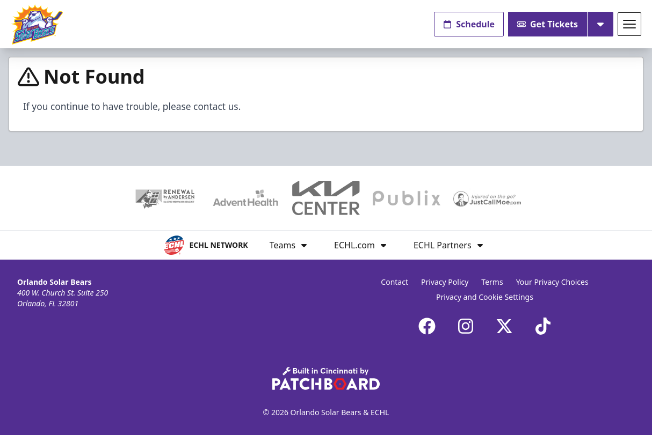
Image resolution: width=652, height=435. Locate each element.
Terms (492, 282)
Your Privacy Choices (552, 282)
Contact (394, 282)
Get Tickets (547, 24)
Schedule (469, 24)
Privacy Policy (444, 282)
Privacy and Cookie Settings (484, 297)
